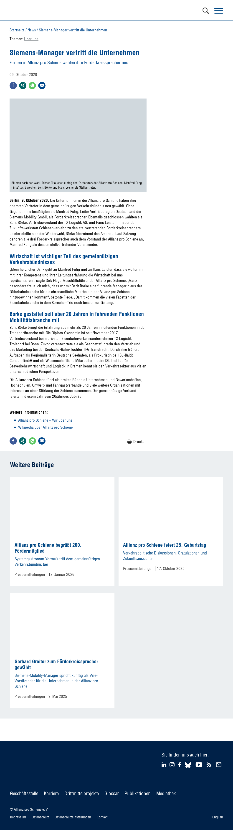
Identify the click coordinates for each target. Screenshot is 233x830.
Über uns (31, 38)
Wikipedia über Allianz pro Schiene (45, 427)
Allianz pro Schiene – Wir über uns (45, 420)
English (217, 817)
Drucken (140, 441)
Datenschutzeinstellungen (73, 817)
